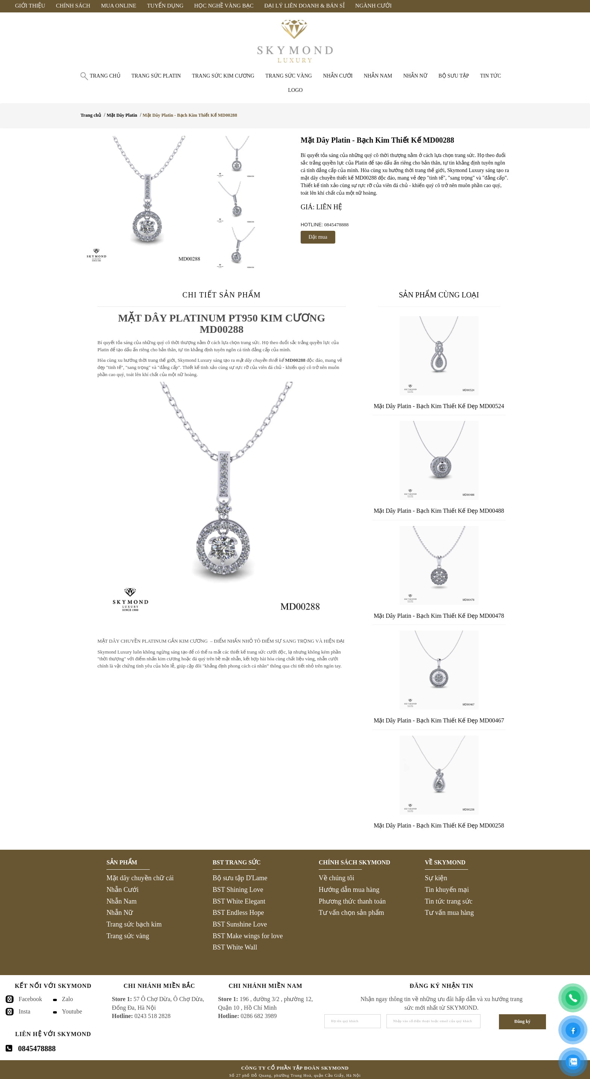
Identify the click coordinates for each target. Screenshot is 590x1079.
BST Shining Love (238, 889)
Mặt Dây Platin (121, 115)
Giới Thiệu (30, 6)
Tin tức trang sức (449, 901)
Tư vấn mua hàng (449, 912)
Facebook (30, 999)
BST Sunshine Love (240, 924)
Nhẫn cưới (338, 76)
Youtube (72, 1011)
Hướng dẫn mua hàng (349, 889)
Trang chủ (105, 76)
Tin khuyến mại (447, 889)
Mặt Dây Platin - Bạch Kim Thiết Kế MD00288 (190, 115)
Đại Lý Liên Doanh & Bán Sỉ (304, 6)
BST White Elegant (239, 901)
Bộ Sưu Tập (453, 76)
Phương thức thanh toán (352, 901)
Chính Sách (73, 6)
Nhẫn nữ (415, 76)
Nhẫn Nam (121, 901)
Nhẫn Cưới (122, 889)
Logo (295, 90)
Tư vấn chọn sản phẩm (351, 912)
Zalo (67, 999)
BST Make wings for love (248, 936)
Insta (24, 1011)
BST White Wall (235, 947)
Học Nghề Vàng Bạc (224, 6)
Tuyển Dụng (165, 6)
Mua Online (118, 6)
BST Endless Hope (238, 912)
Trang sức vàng (288, 76)
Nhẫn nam (378, 76)
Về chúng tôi (336, 878)
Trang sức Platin (156, 76)
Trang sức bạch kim (134, 924)
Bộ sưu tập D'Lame (240, 878)
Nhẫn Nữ (119, 912)
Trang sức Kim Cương (223, 76)
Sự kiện (436, 878)
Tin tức (490, 76)
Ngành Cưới (373, 6)
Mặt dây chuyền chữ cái (140, 878)
